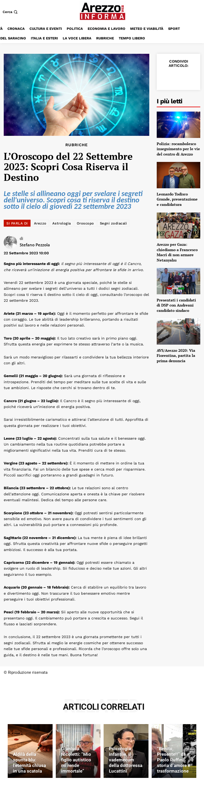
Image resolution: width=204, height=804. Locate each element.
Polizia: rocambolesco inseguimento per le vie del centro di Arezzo (178, 149)
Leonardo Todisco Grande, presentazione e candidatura (177, 199)
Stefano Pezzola (35, 244)
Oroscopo (85, 223)
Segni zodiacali (113, 223)
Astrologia (61, 223)
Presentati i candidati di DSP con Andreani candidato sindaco (176, 305)
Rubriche (76, 145)
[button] (11, 12)
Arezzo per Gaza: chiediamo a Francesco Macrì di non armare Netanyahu (177, 252)
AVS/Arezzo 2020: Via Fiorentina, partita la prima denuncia (176, 355)
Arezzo (40, 223)
